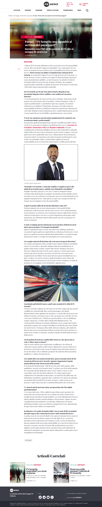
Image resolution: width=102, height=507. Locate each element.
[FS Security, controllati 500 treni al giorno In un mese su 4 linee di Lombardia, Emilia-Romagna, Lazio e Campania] (37, 473)
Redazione (28, 62)
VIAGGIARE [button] (39, 10)
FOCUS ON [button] (17, 10)
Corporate (29, 15)
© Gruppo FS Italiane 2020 (68, 503)
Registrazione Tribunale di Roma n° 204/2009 (21, 503)
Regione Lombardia (57, 127)
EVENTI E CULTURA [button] (53, 10)
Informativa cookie (51, 505)
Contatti (73, 497)
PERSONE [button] (28, 10)
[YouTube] (48, 497)
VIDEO (79, 10)
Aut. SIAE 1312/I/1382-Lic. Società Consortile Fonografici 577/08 (47, 503)
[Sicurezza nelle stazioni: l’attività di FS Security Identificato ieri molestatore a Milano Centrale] (81, 473)
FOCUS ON (23, 15)
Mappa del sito (79, 503)
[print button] (19, 63)
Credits (18, 505)
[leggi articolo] (17, 472)
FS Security (28, 440)
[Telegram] (44, 497)
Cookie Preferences (60, 505)
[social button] (19, 69)
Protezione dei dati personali (27, 505)
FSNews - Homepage (14, 15)
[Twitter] (40, 497)
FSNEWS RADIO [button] (68, 10)
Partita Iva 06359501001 (40, 505)
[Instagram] (52, 497)
